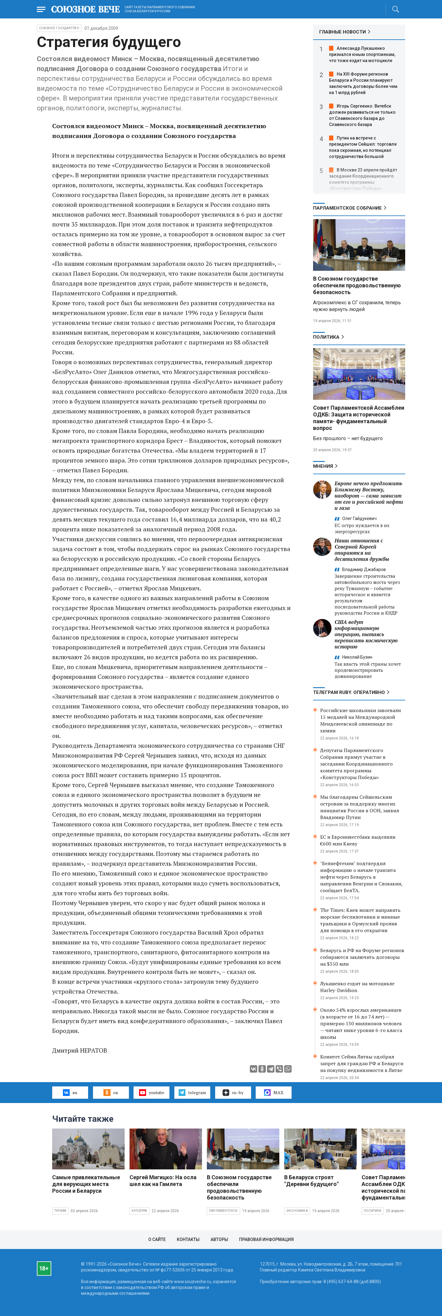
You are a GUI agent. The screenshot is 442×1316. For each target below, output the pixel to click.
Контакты (188, 1239)
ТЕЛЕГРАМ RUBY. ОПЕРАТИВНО (349, 692)
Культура (139, 1210)
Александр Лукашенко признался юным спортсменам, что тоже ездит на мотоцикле (362, 54)
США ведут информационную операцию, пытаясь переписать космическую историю (366, 634)
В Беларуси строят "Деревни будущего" (311, 1180)
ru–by (233, 1092)
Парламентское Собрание (347, 208)
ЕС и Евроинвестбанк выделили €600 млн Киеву (357, 840)
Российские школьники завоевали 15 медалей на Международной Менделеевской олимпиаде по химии (360, 720)
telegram (192, 1092)
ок (110, 1092)
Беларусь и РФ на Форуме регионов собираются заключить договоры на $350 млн (362, 957)
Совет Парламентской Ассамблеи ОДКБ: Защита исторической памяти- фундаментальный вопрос (358, 417)
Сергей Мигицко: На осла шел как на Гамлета (163, 1180)
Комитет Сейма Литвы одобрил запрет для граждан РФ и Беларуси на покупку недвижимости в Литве (361, 1063)
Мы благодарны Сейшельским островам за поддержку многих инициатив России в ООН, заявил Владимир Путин (359, 807)
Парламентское (223, 1210)
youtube (151, 1092)
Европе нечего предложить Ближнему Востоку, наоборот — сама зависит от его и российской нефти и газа (369, 495)
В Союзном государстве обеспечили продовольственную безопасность (357, 285)
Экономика (297, 1210)
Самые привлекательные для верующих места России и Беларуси (86, 1184)
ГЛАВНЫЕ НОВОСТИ (342, 32)
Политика (326, 337)
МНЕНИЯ (323, 466)
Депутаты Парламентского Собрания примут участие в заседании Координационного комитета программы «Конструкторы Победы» (356, 764)
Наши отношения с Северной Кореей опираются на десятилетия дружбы (362, 549)
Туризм (60, 1210)
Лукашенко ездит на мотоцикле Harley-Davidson (357, 987)
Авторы (219, 1239)
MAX (273, 1092)
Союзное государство (59, 28)
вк (70, 1092)
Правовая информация (266, 1239)
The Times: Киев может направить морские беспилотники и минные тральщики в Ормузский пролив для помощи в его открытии (360, 920)
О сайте (157, 1239)
